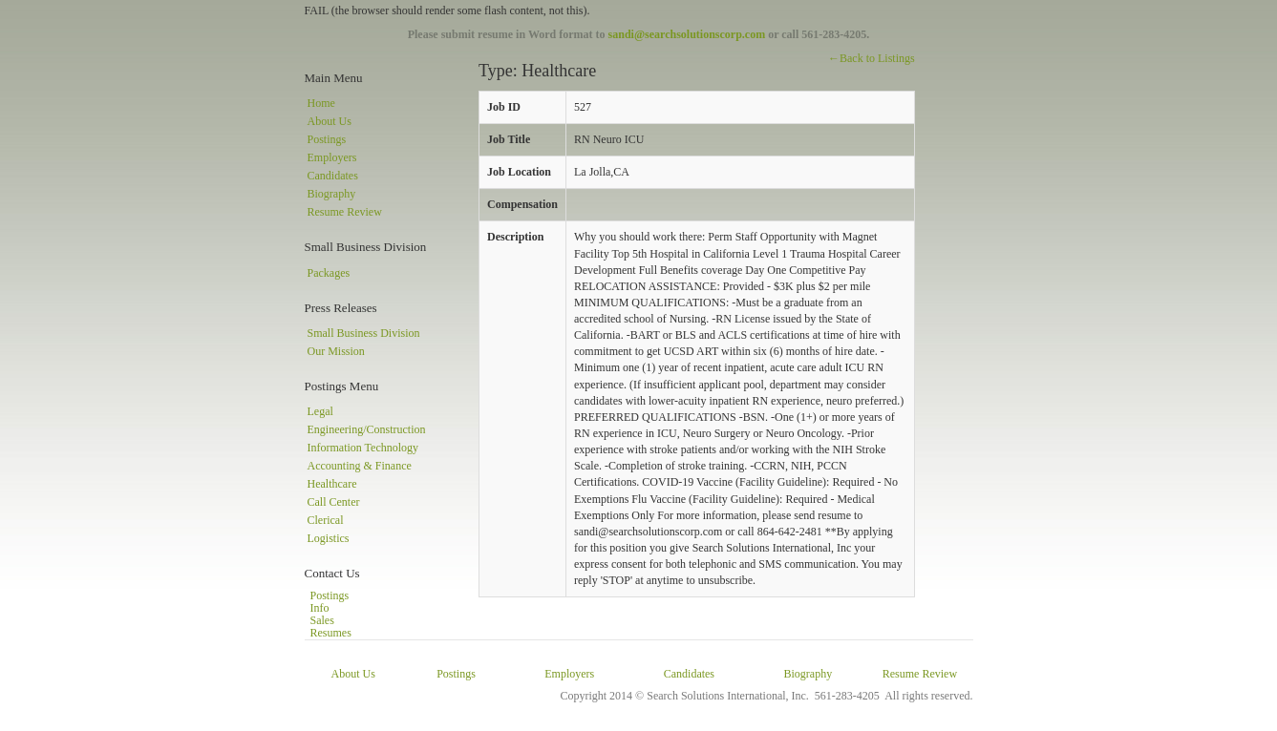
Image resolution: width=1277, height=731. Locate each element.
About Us (329, 121)
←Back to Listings (871, 58)
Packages (329, 273)
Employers (332, 157)
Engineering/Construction (367, 429)
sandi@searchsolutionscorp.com (687, 34)
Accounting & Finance (360, 465)
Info (320, 608)
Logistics (329, 538)
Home (321, 103)
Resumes (330, 632)
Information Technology (363, 447)
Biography (332, 193)
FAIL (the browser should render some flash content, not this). (447, 10)
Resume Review (345, 212)
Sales (322, 620)
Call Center (334, 502)
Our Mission (336, 351)
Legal (320, 411)
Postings (327, 139)
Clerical (326, 520)
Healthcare (332, 484)
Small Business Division (364, 333)
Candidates (333, 175)
